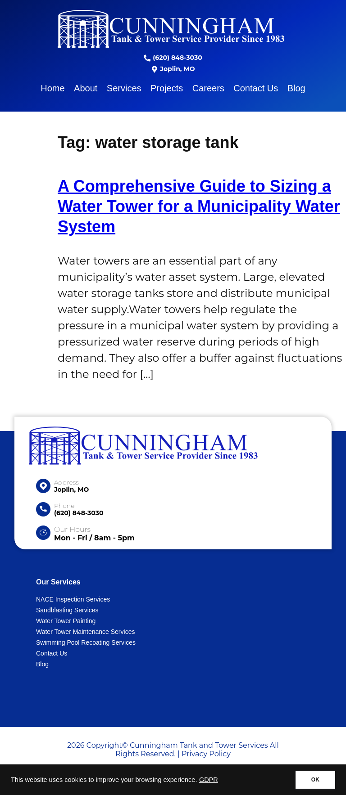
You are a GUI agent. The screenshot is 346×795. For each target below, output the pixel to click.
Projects (166, 88)
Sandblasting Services (67, 610)
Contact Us (255, 88)
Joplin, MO (173, 68)
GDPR (208, 779)
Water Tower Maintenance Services (85, 631)
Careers (208, 88)
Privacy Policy (206, 754)
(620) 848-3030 (173, 57)
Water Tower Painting (66, 620)
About (85, 88)
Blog (296, 88)
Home (52, 88)
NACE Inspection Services (73, 599)
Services (124, 88)
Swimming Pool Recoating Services (86, 642)
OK (315, 780)
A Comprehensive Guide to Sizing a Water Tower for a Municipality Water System (199, 206)
